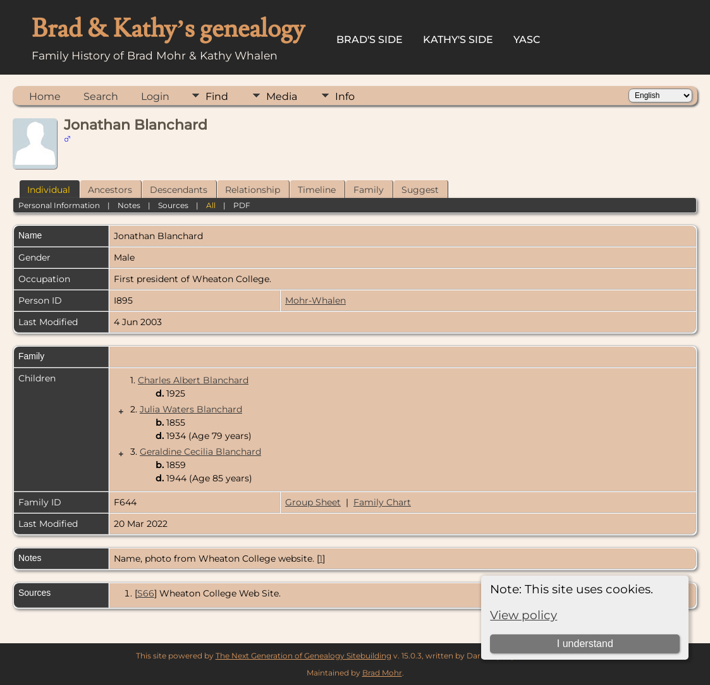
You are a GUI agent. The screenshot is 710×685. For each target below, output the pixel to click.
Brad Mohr (382, 672)
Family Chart (382, 502)
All (211, 205)
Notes (129, 205)
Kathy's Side (458, 40)
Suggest (420, 189)
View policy (523, 615)
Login (155, 96)
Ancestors (110, 189)
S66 (145, 593)
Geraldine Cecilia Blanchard (200, 451)
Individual (48, 189)
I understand (585, 643)
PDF (241, 205)
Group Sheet (313, 502)
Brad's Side (369, 40)
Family (368, 189)
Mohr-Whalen (315, 300)
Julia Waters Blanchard (191, 409)
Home (45, 96)
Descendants (178, 189)
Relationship (252, 189)
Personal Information (59, 205)
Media (281, 96)
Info (345, 96)
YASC (527, 40)
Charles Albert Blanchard (193, 380)
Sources (173, 205)
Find (216, 96)
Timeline (317, 189)
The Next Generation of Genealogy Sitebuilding (303, 655)
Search (100, 96)
